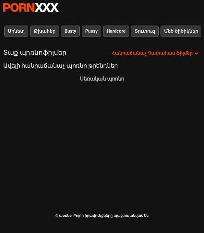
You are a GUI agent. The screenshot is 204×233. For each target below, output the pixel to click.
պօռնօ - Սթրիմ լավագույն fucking (31, 7)
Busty (70, 31)
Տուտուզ (145, 31)
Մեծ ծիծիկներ (181, 31)
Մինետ (16, 31)
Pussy (91, 31)
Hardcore (116, 31)
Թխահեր (44, 31)
